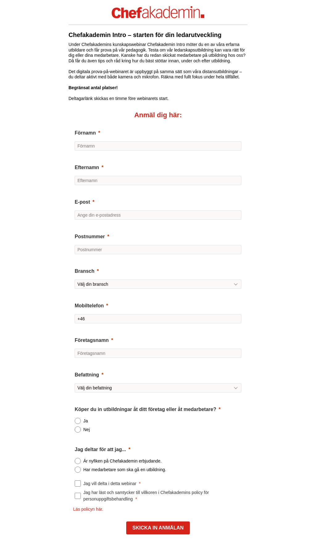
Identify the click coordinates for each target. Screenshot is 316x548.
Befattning (87, 374)
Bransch (84, 271)
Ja (85, 420)
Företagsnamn (92, 340)
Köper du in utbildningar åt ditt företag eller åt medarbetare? (145, 409)
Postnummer (90, 236)
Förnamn (85, 132)
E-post (82, 202)
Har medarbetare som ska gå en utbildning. (124, 469)
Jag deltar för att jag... (100, 449)
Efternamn (87, 167)
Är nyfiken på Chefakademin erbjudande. (122, 461)
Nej (86, 429)
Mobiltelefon (89, 305)
